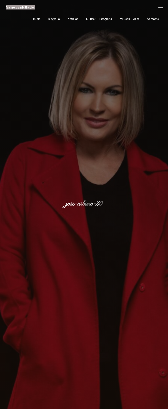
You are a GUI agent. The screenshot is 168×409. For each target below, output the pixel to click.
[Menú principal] (159, 7)
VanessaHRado (21, 7)
